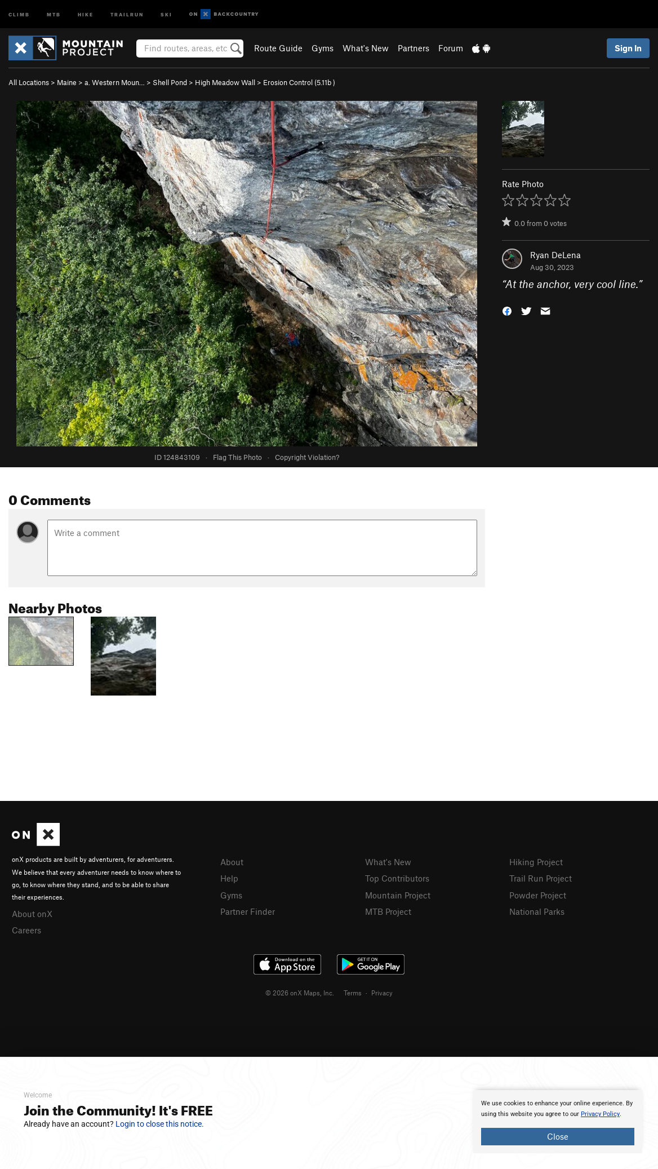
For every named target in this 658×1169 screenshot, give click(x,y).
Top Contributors (397, 878)
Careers (26, 930)
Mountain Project (397, 895)
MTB (54, 13)
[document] (557, 1121)
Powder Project (537, 895)
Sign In (628, 48)
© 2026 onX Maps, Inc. (299, 993)
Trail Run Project (540, 878)
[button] (507, 310)
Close (557, 1136)
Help (229, 878)
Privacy (382, 993)
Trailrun (127, 13)
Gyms (323, 48)
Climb (19, 13)
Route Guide (278, 48)
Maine (67, 82)
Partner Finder (247, 911)
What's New (366, 48)
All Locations (28, 82)
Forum (450, 48)
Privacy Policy (600, 1114)
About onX (32, 914)
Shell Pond (170, 82)
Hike (86, 13)
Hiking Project (536, 862)
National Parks (536, 911)
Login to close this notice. (159, 1123)
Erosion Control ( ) (299, 82)
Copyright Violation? (307, 457)
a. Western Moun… (115, 82)
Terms (353, 993)
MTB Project (388, 911)
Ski (166, 13)
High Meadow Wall (225, 82)
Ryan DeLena (555, 255)
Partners (413, 48)
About (231, 862)
